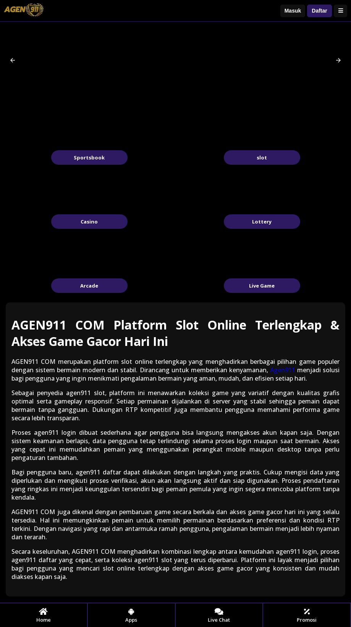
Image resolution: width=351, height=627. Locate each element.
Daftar (319, 11)
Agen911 (282, 370)
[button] (12, 60)
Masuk (293, 11)
